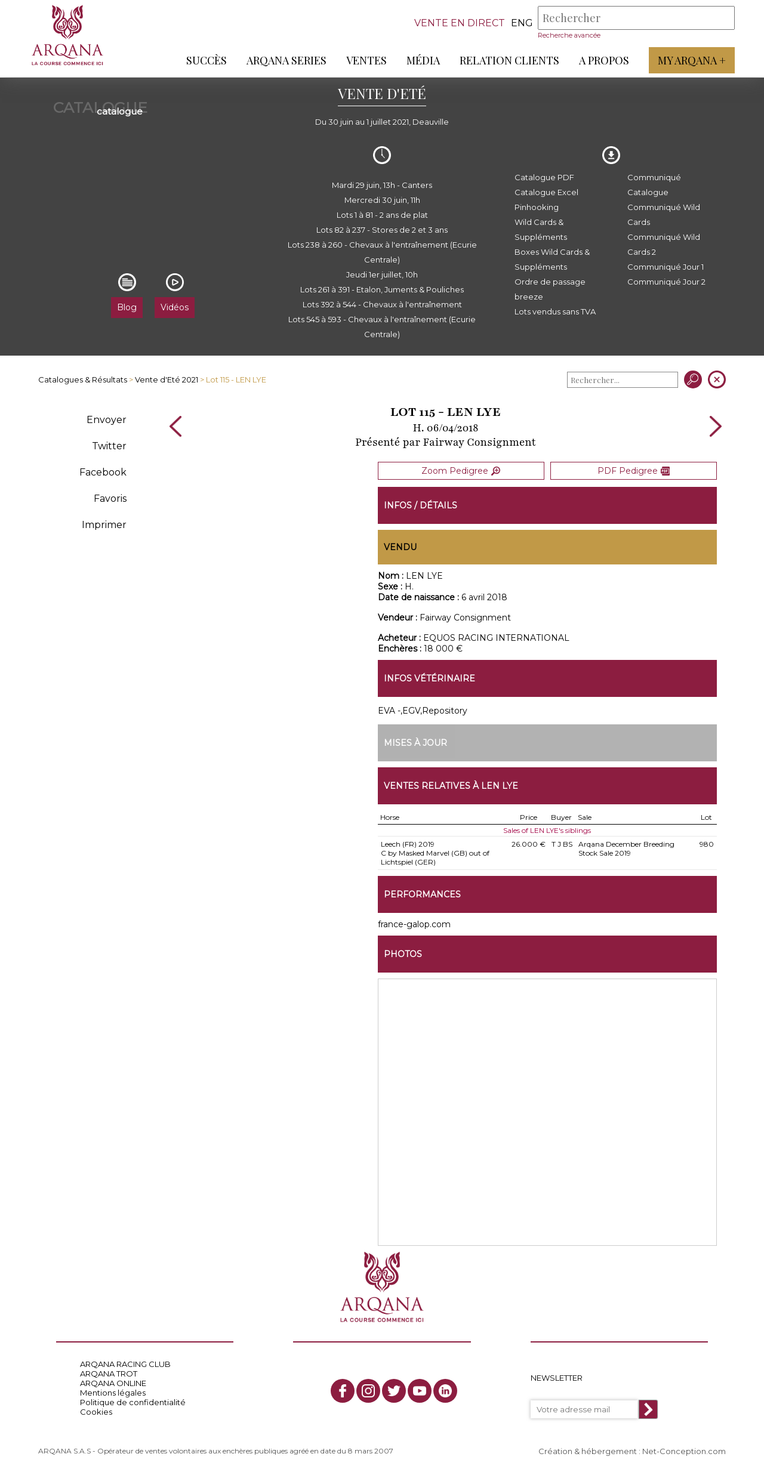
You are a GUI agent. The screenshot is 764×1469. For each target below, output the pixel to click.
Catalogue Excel (546, 192)
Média (422, 60)
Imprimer (104, 524)
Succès (206, 60)
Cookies (96, 1410)
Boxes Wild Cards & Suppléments (552, 259)
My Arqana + (691, 60)
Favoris (110, 498)
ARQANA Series (286, 60)
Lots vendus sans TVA (555, 311)
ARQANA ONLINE (113, 1381)
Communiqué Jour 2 (666, 281)
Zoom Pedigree (460, 470)
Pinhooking (537, 207)
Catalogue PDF (544, 177)
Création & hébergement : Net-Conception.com (632, 1449)
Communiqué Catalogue (654, 184)
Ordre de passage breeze (550, 289)
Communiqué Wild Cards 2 (663, 244)
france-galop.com (414, 922)
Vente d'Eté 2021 (166, 379)
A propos (603, 60)
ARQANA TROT (108, 1372)
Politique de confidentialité (133, 1400)
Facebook (103, 472)
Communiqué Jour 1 (665, 266)
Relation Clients (509, 60)
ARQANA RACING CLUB (125, 1362)
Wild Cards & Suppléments (541, 229)
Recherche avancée (568, 35)
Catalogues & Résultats (82, 379)
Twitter (109, 446)
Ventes (366, 60)
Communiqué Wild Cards (663, 214)
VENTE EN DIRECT (459, 23)
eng (521, 23)
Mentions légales (113, 1391)
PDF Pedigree (633, 470)
